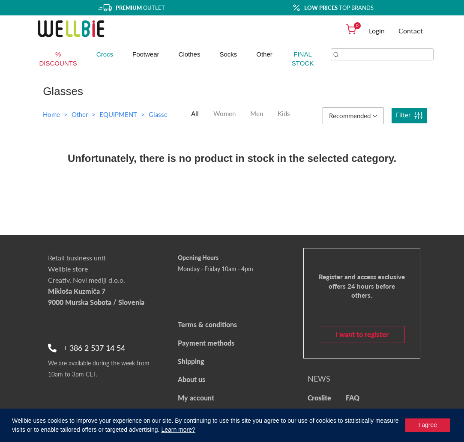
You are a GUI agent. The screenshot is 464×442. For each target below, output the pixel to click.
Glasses (160, 114)
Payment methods (206, 343)
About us (191, 379)
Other (264, 54)
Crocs (104, 54)
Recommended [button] (353, 115)
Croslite (319, 398)
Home (51, 114)
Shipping (191, 361)
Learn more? (178, 429)
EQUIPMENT (119, 114)
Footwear (145, 54)
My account (196, 398)
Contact (410, 31)
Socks (228, 54)
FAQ (352, 398)
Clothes (190, 54)
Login (377, 31)
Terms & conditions (207, 324)
